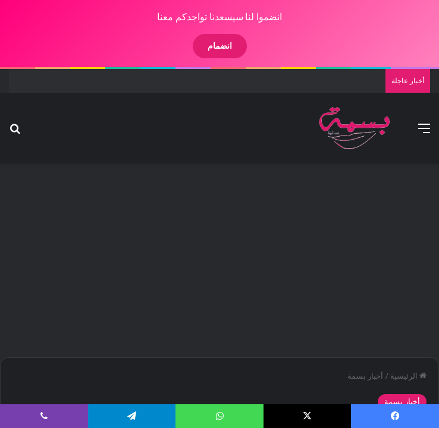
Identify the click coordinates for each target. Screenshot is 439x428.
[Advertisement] (209, 258)
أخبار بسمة (355, 376)
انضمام (209, 46)
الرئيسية (398, 376)
